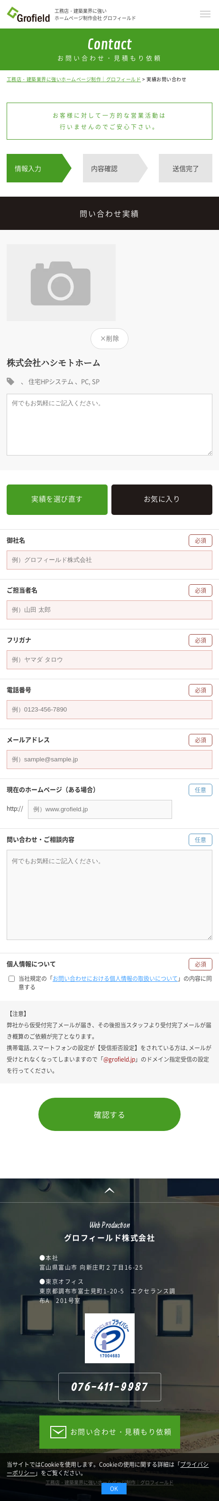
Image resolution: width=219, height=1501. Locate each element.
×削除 (109, 337)
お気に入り (162, 499)
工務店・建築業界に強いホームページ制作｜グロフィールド (74, 79)
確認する (109, 1114)
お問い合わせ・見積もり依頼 (121, 1431)
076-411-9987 (109, 1387)
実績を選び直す (57, 499)
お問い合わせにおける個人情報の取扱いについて (115, 978)
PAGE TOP (109, 1190)
